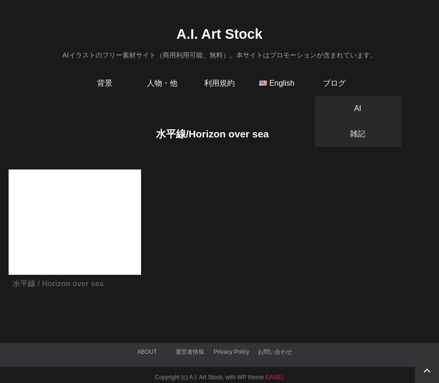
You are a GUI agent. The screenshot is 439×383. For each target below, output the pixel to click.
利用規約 (219, 83)
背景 (104, 83)
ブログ (334, 83)
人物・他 (162, 83)
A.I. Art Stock (219, 34)
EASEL (274, 377)
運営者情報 (190, 352)
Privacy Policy (232, 352)
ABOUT (147, 352)
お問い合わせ (275, 352)
